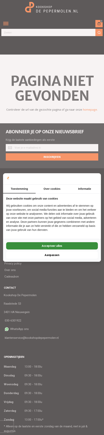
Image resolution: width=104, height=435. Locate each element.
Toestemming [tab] (19, 188)
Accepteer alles (52, 246)
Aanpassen (52, 255)
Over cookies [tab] (52, 188)
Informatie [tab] (84, 188)
